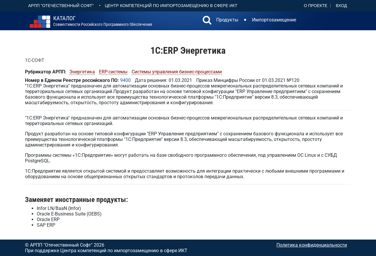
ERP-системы (113, 72)
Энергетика (82, 72)
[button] (207, 21)
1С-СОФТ (34, 60)
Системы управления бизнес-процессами (177, 72)
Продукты (227, 20)
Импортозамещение (274, 20)
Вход (341, 5)
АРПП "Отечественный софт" (61, 5)
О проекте (315, 5)
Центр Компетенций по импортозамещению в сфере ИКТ (171, 5)
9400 (125, 80)
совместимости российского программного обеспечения (102, 21)
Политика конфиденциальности (311, 245)
